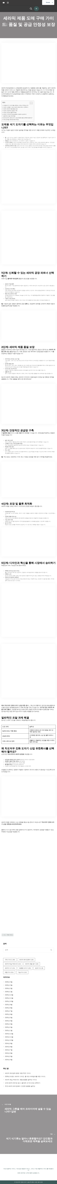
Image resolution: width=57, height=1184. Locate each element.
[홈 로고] (22, 8)
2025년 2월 (8, 1027)
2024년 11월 (9, 1037)
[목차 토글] (30, 103)
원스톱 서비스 (9, 764)
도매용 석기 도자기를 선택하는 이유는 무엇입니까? (15, 105)
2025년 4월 (8, 1021)
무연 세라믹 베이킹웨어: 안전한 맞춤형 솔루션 (20, 1086)
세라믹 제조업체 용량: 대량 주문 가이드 (18, 1073)
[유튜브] (4, 3)
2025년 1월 (8, 1030)
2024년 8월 (8, 1046)
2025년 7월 (8, 1011)
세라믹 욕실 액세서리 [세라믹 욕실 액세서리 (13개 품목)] (13, 964)
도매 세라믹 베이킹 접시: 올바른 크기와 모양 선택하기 (22, 1083)
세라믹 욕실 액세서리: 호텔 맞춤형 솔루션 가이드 (21, 1079)
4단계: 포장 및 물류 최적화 (9, 112)
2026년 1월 (8, 991)
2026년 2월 (8, 988)
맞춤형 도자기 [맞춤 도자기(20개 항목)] (25, 968)
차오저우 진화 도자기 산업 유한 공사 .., (17, 705)
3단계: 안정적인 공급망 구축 (10, 110)
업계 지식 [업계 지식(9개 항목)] (39, 968)
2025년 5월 (8, 1017)
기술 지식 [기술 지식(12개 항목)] (22, 972)
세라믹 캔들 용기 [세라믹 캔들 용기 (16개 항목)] (31, 964)
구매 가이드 (10, 935)
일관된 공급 (6, 433)
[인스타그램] (8, 3)
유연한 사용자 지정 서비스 (12, 761)
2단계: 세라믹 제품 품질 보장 (10, 108)
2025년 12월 (9, 995)
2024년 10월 (9, 1040)
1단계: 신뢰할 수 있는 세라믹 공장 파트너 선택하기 (15, 107)
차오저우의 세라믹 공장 (15, 754)
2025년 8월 (8, 1008)
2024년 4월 (8, 1059)
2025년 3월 (8, 1024)
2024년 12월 (9, 1034)
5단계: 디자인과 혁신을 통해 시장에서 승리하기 (15, 114)
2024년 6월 (8, 1053)
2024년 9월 (8, 1043)
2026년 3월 (8, 985)
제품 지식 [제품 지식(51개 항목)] (9, 972)
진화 (26, 304)
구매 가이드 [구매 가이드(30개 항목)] (10, 960)
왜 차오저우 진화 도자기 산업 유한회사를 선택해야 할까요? (17, 117)
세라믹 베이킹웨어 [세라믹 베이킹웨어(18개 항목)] (26, 960)
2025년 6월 (8, 1014)
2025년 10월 (9, 1001)
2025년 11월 (9, 998)
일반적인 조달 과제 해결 (9, 116)
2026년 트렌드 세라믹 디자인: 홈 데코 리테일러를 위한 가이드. (25, 1076)
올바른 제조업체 (13, 278)
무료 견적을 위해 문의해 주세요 (11, 119)
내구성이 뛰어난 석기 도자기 (12, 759)
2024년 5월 (8, 1056)
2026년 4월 (8, 982)
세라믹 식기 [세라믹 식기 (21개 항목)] (10, 968)
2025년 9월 (8, 1004)
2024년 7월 (8, 1050)
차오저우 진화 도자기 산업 (23, 1182)
